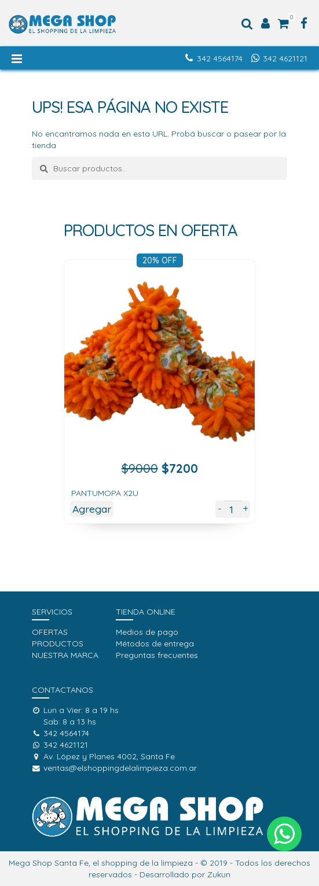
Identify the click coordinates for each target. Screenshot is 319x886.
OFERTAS (50, 632)
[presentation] (45, 408)
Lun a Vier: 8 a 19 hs (75, 710)
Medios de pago (147, 632)
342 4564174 (220, 58)
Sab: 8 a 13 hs (69, 721)
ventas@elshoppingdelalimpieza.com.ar (114, 768)
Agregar (91, 508)
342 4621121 (285, 58)
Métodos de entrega (155, 643)
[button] (284, 834)
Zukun (218, 874)
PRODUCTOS (57, 643)
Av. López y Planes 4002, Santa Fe (103, 756)
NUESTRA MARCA (65, 655)
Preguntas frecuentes (157, 655)
